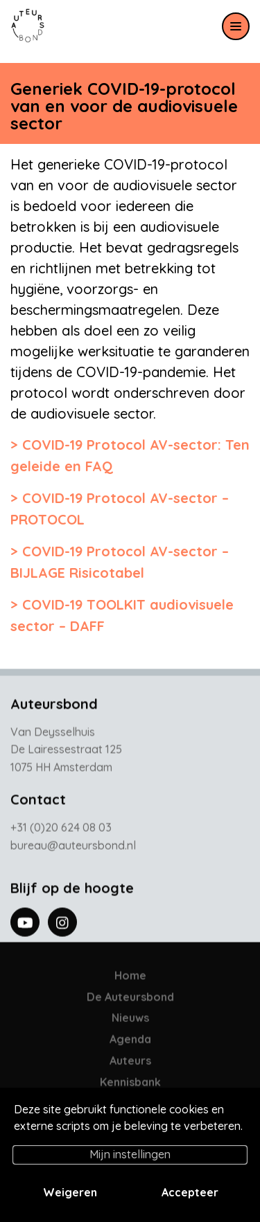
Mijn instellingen (130, 1154)
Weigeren (70, 1192)
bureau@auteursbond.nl (73, 848)
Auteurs (130, 1063)
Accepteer (190, 1192)
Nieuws (130, 1021)
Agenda (130, 1041)
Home (130, 978)
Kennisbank (130, 1084)
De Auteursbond (130, 999)
